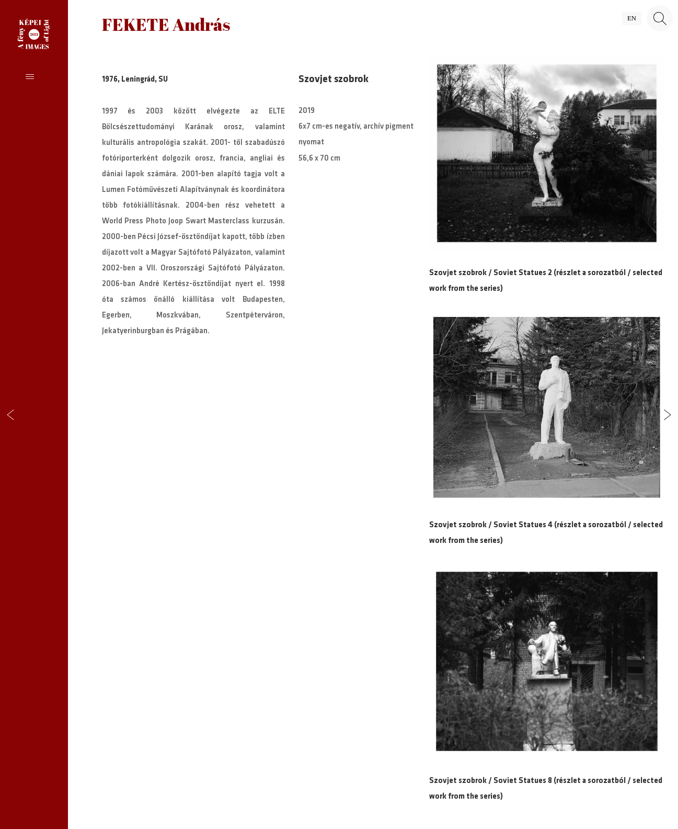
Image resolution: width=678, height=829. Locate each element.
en (631, 18)
